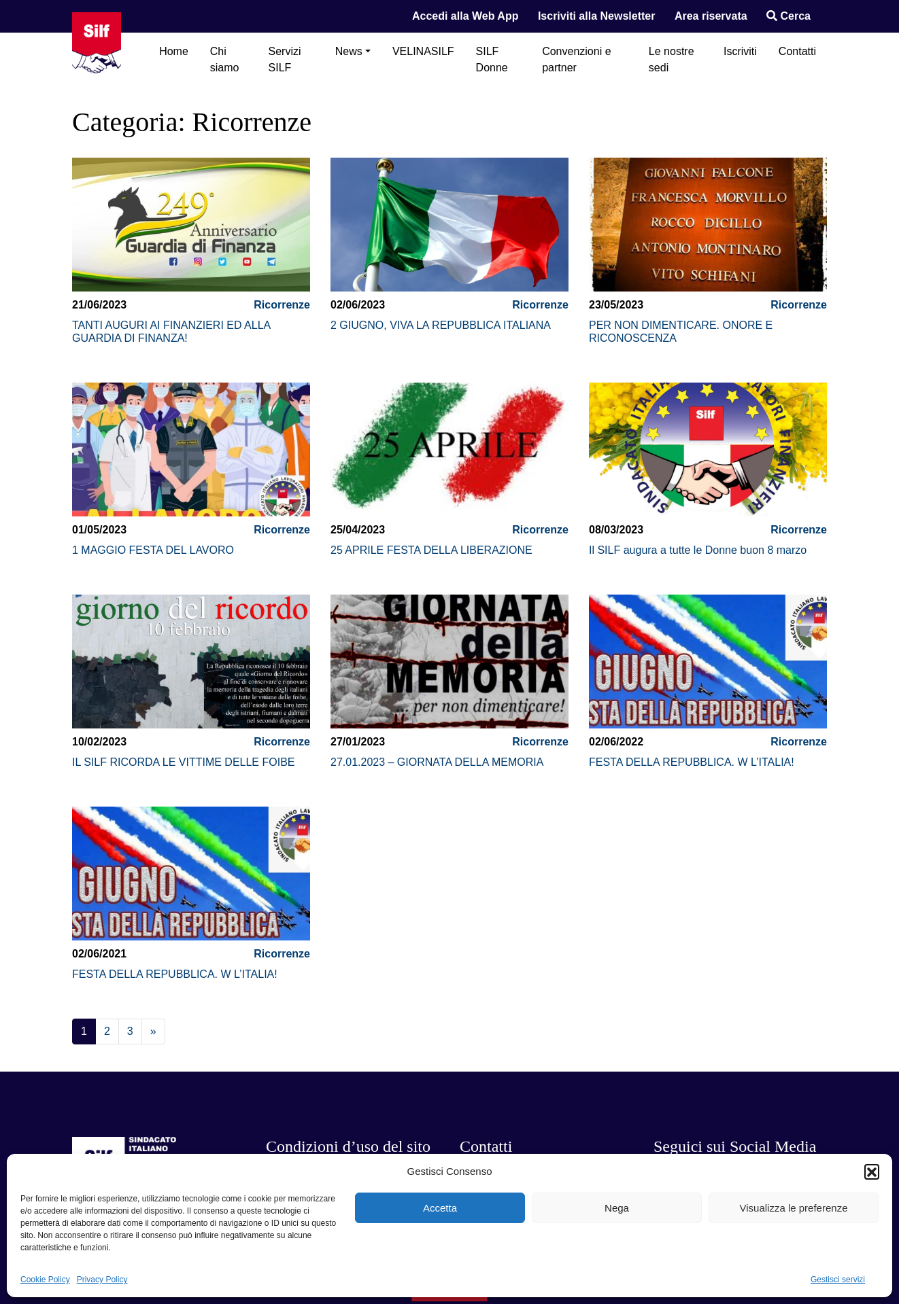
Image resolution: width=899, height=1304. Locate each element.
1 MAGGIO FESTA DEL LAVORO (153, 550)
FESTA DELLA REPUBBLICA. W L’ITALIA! (691, 762)
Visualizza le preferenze (794, 1208)
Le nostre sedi (671, 59)
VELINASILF (423, 51)
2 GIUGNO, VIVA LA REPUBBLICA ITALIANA (440, 325)
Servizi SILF (285, 59)
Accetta (440, 1208)
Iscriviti (740, 51)
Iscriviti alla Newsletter (597, 16)
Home (173, 51)
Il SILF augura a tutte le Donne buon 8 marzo (698, 550)
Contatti (797, 51)
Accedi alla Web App (465, 16)
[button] (872, 1171)
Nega (617, 1208)
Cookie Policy (45, 1279)
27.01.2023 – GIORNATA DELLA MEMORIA (436, 762)
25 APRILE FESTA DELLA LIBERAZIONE (431, 550)
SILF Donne (492, 59)
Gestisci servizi (838, 1279)
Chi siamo (224, 59)
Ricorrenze (282, 305)
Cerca (788, 16)
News (348, 51)
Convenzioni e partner (576, 59)
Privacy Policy (102, 1279)
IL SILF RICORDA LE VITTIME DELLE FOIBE (183, 762)
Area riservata (711, 16)
